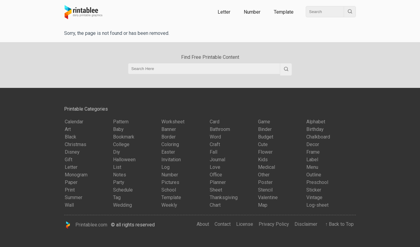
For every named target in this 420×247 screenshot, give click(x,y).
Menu (312, 167)
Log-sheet (317, 205)
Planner (218, 182)
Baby (118, 129)
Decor (312, 144)
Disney (72, 152)
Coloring (170, 144)
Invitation (171, 159)
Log (165, 167)
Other (264, 175)
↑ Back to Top (338, 224)
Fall (213, 152)
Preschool (317, 182)
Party (118, 182)
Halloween (124, 159)
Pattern (121, 122)
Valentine (268, 197)
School (168, 190)
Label (312, 159)
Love (215, 167)
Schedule (123, 190)
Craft (215, 144)
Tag (117, 197)
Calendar (74, 122)
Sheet (216, 190)
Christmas (75, 144)
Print (70, 190)
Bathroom (220, 129)
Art (68, 129)
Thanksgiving (224, 197)
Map (262, 205)
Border (168, 137)
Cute (263, 144)
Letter (224, 12)
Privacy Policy (274, 224)
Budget (265, 137)
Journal (217, 159)
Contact (223, 224)
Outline (313, 175)
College (121, 144)
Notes (119, 175)
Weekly (169, 205)
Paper (71, 182)
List (117, 167)
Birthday (315, 129)
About (203, 224)
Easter (168, 152)
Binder (265, 129)
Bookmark (123, 137)
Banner (168, 129)
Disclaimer (305, 224)
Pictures (170, 182)
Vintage (314, 197)
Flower (265, 152)
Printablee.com (85, 225)
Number (252, 12)
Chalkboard (318, 137)
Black (70, 137)
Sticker (313, 190)
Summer (73, 197)
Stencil (265, 190)
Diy (116, 152)
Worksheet (172, 122)
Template (284, 12)
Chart (215, 205)
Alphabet (315, 122)
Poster (265, 182)
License (244, 224)
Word (215, 137)
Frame (313, 152)
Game (264, 122)
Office (216, 175)
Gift (68, 159)
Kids (263, 159)
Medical (266, 167)
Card (214, 122)
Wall (69, 205)
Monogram (76, 175)
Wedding (122, 205)
